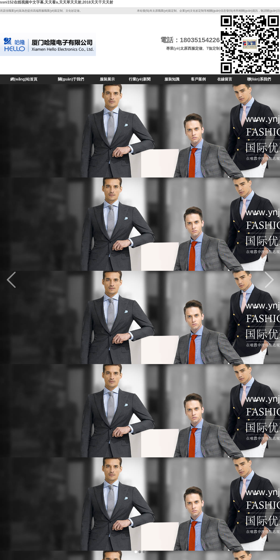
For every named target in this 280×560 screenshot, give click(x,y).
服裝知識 (171, 79)
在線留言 (224, 79)
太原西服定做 (191, 48)
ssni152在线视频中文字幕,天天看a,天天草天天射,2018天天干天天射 (56, 2)
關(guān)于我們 (71, 79)
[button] (21, 280)
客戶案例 (198, 79)
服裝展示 (107, 79)
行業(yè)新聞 (139, 79)
